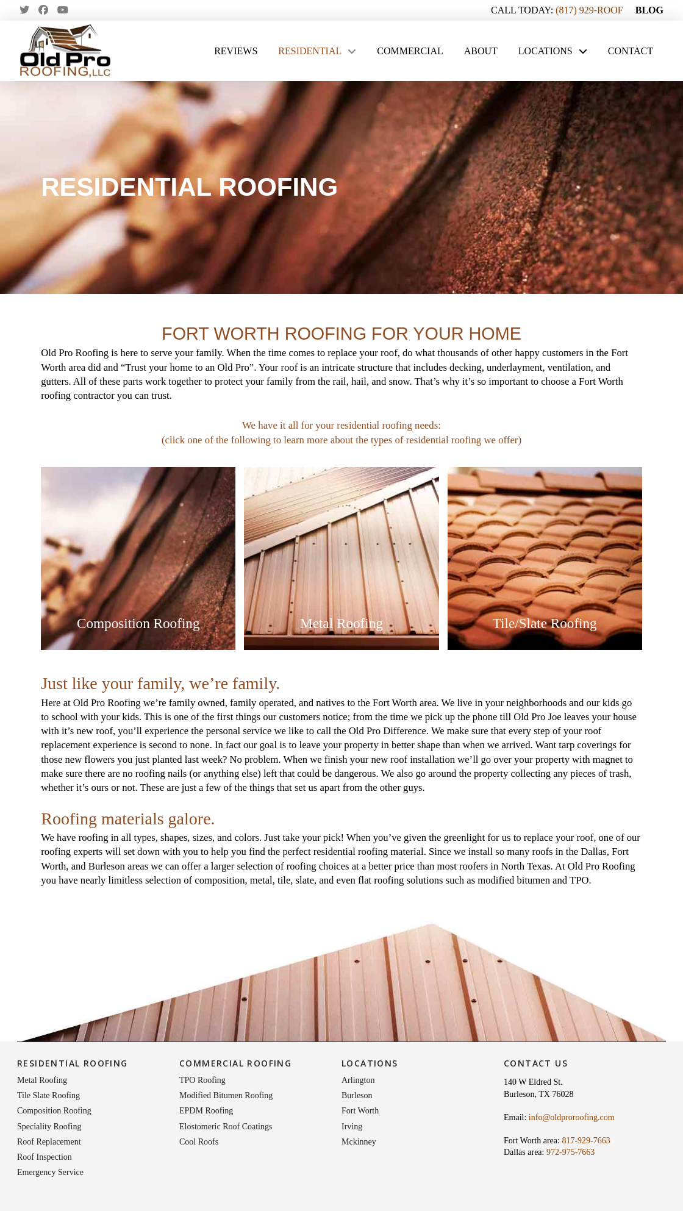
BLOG (649, 10)
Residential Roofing (72, 1063)
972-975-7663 (570, 1152)
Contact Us (536, 1063)
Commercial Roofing (235, 1063)
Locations (370, 1063)
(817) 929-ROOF (589, 10)
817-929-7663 (586, 1140)
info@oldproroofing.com (572, 1117)
